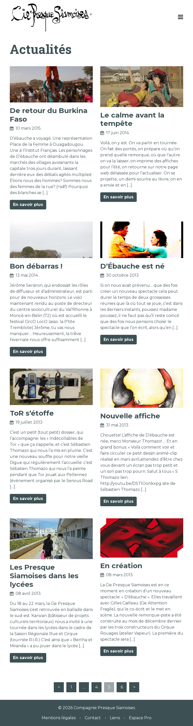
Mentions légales (59, 717)
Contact (93, 717)
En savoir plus (28, 204)
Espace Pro (140, 717)
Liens (115, 717)
